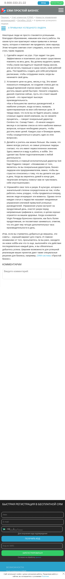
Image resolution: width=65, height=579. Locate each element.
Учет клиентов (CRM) (23, 17)
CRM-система (44, 255)
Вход (43, 3)
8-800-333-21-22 (15, 2)
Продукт (5, 17)
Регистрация (57, 3)
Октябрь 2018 (24, 20)
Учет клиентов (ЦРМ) (16, 571)
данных (38, 557)
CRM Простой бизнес (23, 10)
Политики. (45, 576)
